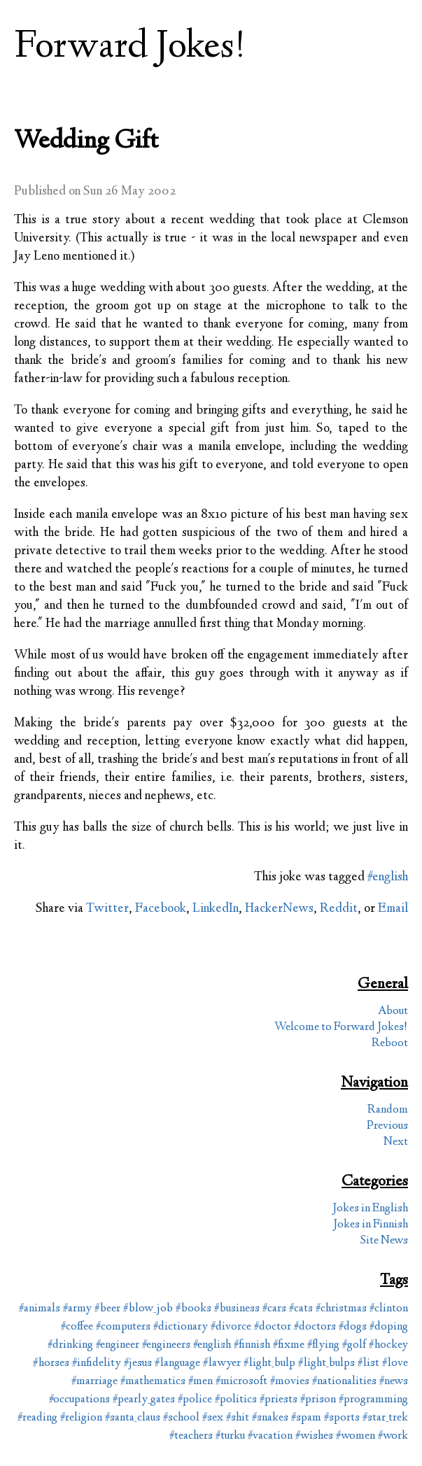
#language (177, 1363)
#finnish (252, 1345)
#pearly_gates (144, 1400)
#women (355, 1436)
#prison (318, 1400)
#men (200, 1382)
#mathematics (152, 1382)
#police (195, 1400)
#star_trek (385, 1418)
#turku (230, 1436)
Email (393, 909)
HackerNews (279, 909)
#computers (123, 1327)
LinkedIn (215, 909)
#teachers (191, 1436)
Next (396, 1142)
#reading (37, 1418)
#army (77, 1309)
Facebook (160, 909)
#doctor (272, 1327)
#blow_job (148, 1309)
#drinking (70, 1345)
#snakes (270, 1418)
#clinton (389, 1309)
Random (387, 1110)
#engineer (117, 1345)
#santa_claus (132, 1418)
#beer (107, 1309)
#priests (278, 1400)
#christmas (341, 1309)
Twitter (107, 909)
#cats (301, 1309)
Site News (384, 1241)
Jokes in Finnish (370, 1225)
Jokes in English (370, 1209)
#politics (236, 1400)
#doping (389, 1327)
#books (193, 1309)
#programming (373, 1400)
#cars (274, 1309)
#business (237, 1309)
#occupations (79, 1400)
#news (393, 1382)
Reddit (339, 909)
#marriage (94, 1382)
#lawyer (222, 1363)
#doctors (315, 1327)
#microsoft (241, 1382)
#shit (237, 1418)
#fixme (288, 1345)
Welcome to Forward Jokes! (341, 1028)
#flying (323, 1345)
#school (181, 1418)
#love (395, 1363)
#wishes (314, 1436)
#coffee (77, 1327)
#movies (289, 1382)
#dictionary (180, 1327)
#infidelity (96, 1363)
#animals (39, 1309)
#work (393, 1436)
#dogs (353, 1327)
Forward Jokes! (130, 48)
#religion (81, 1418)
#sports (342, 1418)
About (393, 1011)
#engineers (166, 1345)
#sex (212, 1418)
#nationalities (344, 1382)
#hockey (388, 1345)
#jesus (138, 1363)
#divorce (231, 1327)
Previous (387, 1126)
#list (368, 1363)
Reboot (390, 1044)
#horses (51, 1363)
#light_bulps (326, 1363)
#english (387, 877)
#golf (354, 1345)
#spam (306, 1418)
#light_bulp (269, 1363)
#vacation (270, 1436)
